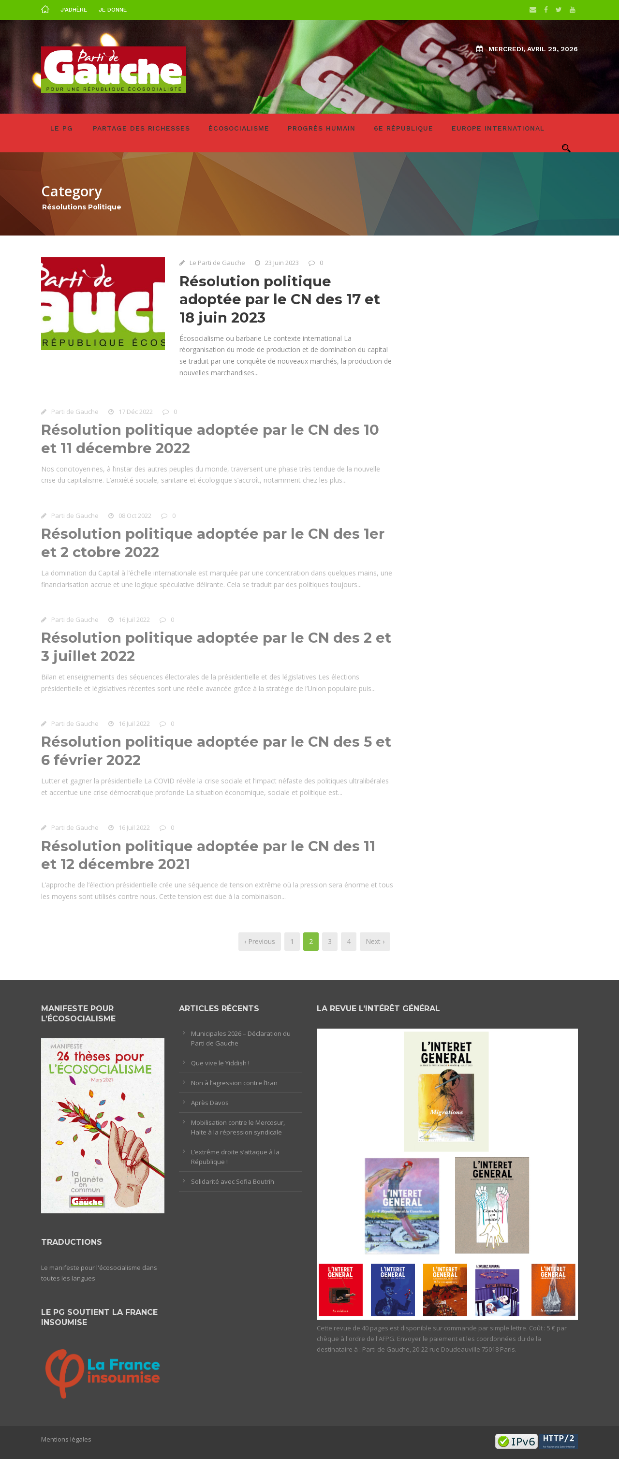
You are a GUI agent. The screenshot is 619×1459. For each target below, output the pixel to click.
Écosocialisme (238, 128)
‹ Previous (259, 941)
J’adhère (73, 9)
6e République (403, 128)
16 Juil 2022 (134, 621)
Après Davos (210, 1102)
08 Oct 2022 (134, 517)
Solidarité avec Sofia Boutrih (232, 1181)
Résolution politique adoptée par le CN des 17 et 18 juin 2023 (279, 299)
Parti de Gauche (75, 413)
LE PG (61, 128)
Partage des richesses (141, 128)
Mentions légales (66, 1439)
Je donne (113, 9)
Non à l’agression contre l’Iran (234, 1082)
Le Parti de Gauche (217, 262)
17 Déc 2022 (135, 413)
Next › (375, 941)
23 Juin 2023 (282, 262)
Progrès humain (321, 128)
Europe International (498, 128)
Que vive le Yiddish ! (220, 1063)
